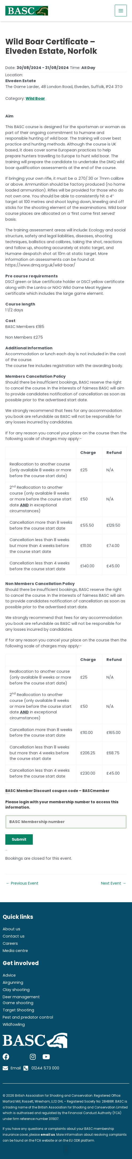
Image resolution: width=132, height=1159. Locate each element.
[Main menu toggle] (121, 10)
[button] (66, 1149)
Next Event (113, 883)
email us (48, 1135)
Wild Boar (35, 98)
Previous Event (22, 883)
